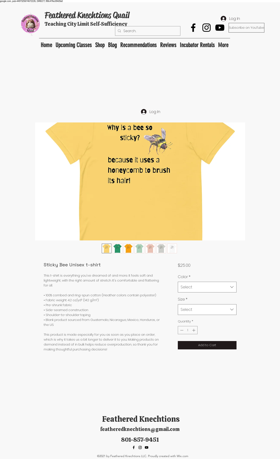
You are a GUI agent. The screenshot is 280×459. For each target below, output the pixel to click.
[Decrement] (181, 330)
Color (184, 276)
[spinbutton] (187, 330)
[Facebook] (193, 27)
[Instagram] (206, 27)
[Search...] (147, 31)
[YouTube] (219, 27)
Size (182, 299)
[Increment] (194, 330)
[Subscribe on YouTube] (246, 28)
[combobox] (207, 287)
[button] (138, 43)
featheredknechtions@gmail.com (140, 429)
